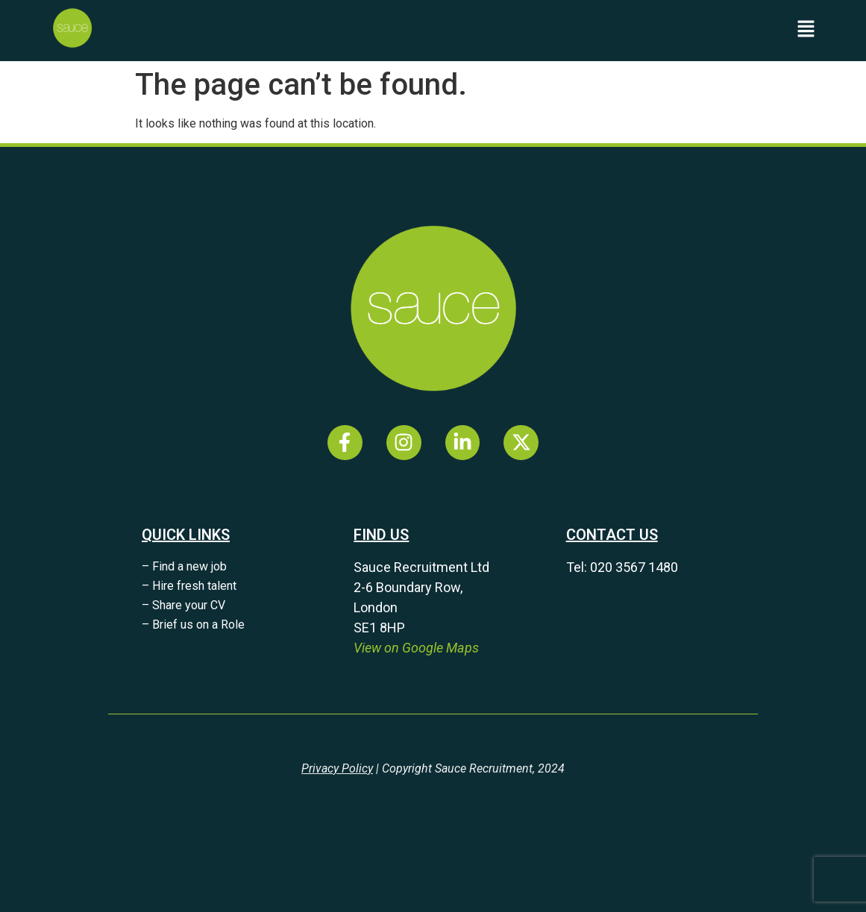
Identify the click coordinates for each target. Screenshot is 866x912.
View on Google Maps (416, 647)
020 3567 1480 (634, 567)
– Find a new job (184, 566)
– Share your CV (183, 605)
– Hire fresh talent (189, 586)
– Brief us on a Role (193, 624)
